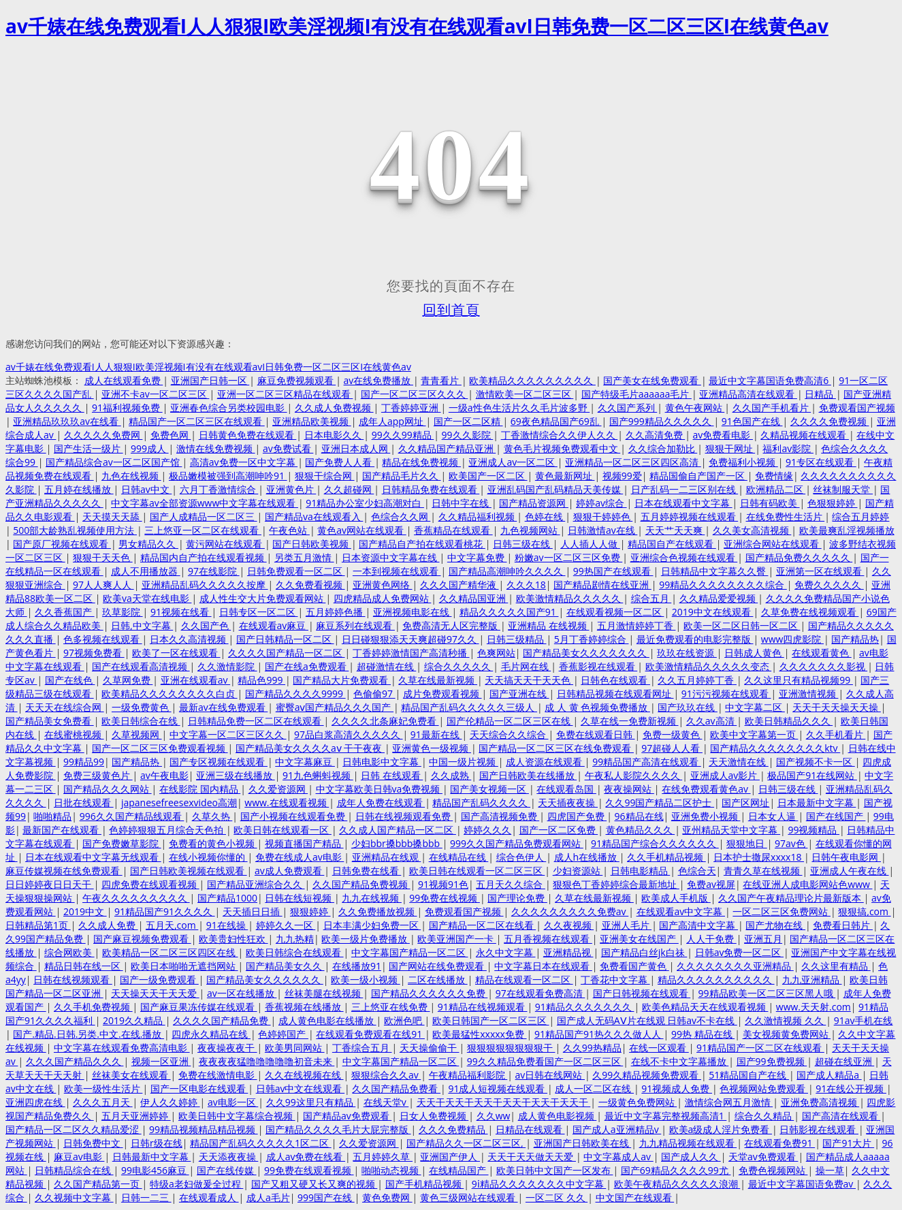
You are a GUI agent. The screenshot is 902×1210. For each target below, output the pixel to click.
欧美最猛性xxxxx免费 (479, 1034)
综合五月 (651, 598)
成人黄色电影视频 (557, 1115)
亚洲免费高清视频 (820, 1102)
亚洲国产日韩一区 (210, 380)
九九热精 (295, 938)
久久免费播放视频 (377, 911)
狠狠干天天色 (103, 557)
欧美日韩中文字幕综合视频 (236, 1115)
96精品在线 (639, 816)
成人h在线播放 (586, 856)
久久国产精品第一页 (98, 1183)
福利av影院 (787, 448)
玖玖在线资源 (687, 652)
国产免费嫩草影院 (121, 843)
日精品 (820, 393)
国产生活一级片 (88, 448)
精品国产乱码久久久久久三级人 (469, 707)
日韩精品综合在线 (74, 1170)
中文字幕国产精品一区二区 (409, 952)
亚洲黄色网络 (383, 584)
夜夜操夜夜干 (227, 1047)
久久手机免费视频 (93, 1006)
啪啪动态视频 (391, 1170)
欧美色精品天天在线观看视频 (705, 1006)
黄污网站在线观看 (225, 543)
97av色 (791, 843)
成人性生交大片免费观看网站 (262, 598)
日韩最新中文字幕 (151, 1156)
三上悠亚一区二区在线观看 (202, 530)
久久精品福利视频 (477, 516)
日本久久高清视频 (189, 639)
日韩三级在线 (523, 543)
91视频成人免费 (676, 1088)
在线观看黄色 (822, 652)
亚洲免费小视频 (706, 816)
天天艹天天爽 (675, 530)
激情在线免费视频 (215, 448)
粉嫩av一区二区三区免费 (568, 557)
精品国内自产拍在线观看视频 (203, 557)
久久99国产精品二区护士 (659, 802)
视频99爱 (622, 475)
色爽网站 (496, 652)
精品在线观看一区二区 (524, 979)
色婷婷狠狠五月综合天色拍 (167, 829)
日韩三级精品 (517, 639)
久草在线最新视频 (437, 679)
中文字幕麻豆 (305, 761)
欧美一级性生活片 (103, 1088)
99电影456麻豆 (155, 1170)
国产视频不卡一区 (815, 761)
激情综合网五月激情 (729, 1102)
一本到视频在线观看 (397, 570)
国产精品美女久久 (285, 965)
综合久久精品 (764, 1115)
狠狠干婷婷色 (603, 516)
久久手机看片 (836, 734)
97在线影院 (214, 570)
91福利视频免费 (127, 407)
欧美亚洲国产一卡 (456, 938)
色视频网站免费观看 (764, 1088)
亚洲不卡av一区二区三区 (155, 393)
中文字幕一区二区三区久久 (228, 734)
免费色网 (170, 434)
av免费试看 (288, 448)
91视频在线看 (181, 611)
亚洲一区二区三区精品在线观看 (285, 393)
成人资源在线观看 (545, 761)
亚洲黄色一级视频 (431, 748)
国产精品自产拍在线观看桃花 (422, 543)
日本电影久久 (334, 434)
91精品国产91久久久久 (164, 911)
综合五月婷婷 (860, 516)
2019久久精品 (134, 1020)
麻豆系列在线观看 (355, 625)
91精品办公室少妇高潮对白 (365, 502)
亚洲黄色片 (291, 489)
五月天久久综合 (510, 884)
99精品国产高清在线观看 (646, 761)
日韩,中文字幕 (142, 625)
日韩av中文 (146, 489)
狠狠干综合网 (325, 475)
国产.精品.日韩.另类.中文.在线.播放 (88, 1034)
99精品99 (83, 761)
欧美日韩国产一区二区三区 (490, 1020)
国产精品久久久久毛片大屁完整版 (338, 1129)
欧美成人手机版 (676, 897)
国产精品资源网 (533, 502)
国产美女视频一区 (489, 788)
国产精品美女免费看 (49, 720)
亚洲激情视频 (809, 693)
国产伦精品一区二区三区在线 (510, 720)
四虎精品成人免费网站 (383, 598)
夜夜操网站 (629, 788)
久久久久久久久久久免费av (569, 911)
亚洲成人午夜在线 (849, 870)
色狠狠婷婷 (832, 502)
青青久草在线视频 (763, 870)
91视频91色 (443, 884)
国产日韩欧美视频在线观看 (188, 870)
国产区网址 (745, 802)
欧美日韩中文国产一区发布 (554, 1170)
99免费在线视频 (444, 897)
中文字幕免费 (477, 557)
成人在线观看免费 (123, 380)
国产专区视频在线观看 (219, 761)
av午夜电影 (164, 775)
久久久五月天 (103, 1102)
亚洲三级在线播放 (235, 775)
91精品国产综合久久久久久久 (655, 843)
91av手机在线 (863, 1020)
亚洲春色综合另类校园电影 (228, 407)
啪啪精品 (52, 816)
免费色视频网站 (773, 1170)
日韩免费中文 (93, 1142)
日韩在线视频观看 (72, 979)
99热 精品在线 (703, 1034)
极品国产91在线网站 (812, 775)
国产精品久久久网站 (107, 788)
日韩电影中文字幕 (381, 761)
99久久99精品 (403, 434)
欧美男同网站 (295, 1047)
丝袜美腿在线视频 (324, 993)
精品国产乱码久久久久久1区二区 (261, 1142)
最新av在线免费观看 (223, 707)
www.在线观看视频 (286, 802)
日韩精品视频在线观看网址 (615, 693)
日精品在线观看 (530, 1129)
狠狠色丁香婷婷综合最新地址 (616, 884)
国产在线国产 (836, 816)
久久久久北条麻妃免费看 (385, 720)
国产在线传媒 (227, 1170)
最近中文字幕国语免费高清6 (770, 380)
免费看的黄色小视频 (213, 843)
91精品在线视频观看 (483, 1006)
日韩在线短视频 (299, 897)
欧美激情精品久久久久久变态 (708, 666)
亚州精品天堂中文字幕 (731, 829)
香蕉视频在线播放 (304, 1006)
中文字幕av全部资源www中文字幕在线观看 (204, 502)
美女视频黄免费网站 (787, 1034)
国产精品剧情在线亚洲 (602, 584)
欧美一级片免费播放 (365, 938)
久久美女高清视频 (752, 530)
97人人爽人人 (103, 584)
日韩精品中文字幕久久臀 (715, 570)
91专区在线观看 (821, 462)
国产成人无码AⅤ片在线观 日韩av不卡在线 (647, 1020)
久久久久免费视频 (829, 421)
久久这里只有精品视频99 (798, 679)
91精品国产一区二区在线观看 (760, 1047)
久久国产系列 (628, 407)
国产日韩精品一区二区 (285, 639)
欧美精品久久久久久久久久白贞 (169, 693)
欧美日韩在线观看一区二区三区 (477, 870)
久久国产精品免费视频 (361, 884)
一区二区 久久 (556, 1197)
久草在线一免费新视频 (630, 720)
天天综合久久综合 (509, 734)
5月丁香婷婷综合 (591, 639)
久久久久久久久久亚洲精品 (735, 965)
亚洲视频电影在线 (412, 611)
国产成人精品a (828, 1074)
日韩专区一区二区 (258, 611)
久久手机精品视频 (666, 856)
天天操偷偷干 (430, 1047)
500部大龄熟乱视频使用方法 (75, 530)
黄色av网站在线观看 (361, 530)
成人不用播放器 (145, 570)
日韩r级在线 (156, 1142)
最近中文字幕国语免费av (802, 1183)
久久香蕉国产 (65, 611)
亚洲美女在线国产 (639, 938)
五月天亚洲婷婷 (136, 1115)
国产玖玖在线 (688, 707)
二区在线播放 (438, 979)
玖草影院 (122, 611)
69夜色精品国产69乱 (556, 421)
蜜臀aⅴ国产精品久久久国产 (334, 707)
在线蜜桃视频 (74, 734)
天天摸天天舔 (112, 516)
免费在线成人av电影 (299, 856)
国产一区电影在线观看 (199, 1088)
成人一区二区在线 (594, 1088)
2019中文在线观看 (713, 611)
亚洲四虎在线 (35, 1102)
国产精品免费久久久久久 (799, 557)
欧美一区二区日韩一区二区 (742, 625)
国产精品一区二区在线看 (482, 925)
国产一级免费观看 (159, 979)
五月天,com (172, 925)
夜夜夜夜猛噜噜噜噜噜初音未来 (267, 1061)
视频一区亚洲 (161, 1061)
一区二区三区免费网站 (781, 911)
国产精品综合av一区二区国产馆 (114, 462)
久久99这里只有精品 (311, 1102)
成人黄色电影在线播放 (327, 1020)
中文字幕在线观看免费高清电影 (122, 1047)
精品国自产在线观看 (672, 543)
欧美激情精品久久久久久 (570, 598)
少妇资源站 (578, 870)
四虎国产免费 (577, 816)
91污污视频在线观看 (726, 693)
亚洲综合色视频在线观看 (684, 557)
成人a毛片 (268, 1197)
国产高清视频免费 (500, 816)
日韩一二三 (146, 1197)
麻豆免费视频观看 (296, 380)
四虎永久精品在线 (211, 1034)
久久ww (494, 1115)
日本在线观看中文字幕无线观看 (93, 856)
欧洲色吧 (404, 1020)
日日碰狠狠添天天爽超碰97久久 (410, 639)
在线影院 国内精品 (199, 788)
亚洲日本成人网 (356, 448)
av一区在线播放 (241, 993)
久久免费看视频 (310, 584)
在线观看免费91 (779, 1142)
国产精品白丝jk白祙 (644, 952)
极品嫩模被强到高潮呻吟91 (228, 475)
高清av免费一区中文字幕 (243, 462)
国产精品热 (855, 639)
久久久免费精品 (453, 1129)
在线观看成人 (209, 1197)
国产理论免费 (517, 897)
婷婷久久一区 (286, 925)
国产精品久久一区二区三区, (466, 1142)
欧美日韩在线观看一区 (282, 829)
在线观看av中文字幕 (681, 911)
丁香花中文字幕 (615, 979)
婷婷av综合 (601, 502)
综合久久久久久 (459, 666)
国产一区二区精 (468, 421)
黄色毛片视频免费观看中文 (562, 448)
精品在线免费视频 (421, 462)
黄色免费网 (387, 1197)
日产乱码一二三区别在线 (685, 489)
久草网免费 (128, 679)
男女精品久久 (148, 543)
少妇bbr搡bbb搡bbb (396, 843)
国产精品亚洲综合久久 (256, 884)
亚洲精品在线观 (386, 856)
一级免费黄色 (142, 707)
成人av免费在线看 (305, 1156)
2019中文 (85, 911)
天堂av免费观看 (763, 1156)
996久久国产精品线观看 (132, 816)
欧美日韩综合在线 (140, 720)
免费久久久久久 (829, 584)
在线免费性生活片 (785, 516)
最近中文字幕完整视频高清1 (666, 1115)
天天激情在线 (739, 761)
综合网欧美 (69, 952)
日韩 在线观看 (392, 775)
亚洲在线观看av (195, 679)
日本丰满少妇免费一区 (372, 925)
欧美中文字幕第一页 (754, 734)
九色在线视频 (131, 475)
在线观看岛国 (566, 788)
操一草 (830, 1170)
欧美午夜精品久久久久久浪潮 (677, 1183)
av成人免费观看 (289, 870)
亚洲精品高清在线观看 (748, 393)
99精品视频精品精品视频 (203, 1129)
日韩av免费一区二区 (739, 952)
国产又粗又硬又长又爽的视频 (314, 1183)
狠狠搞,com (864, 911)
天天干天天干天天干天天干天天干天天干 (504, 1102)
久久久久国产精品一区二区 (286, 652)
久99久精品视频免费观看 (646, 1074)
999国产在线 (326, 1197)
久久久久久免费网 (103, 434)
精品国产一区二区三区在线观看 (197, 421)
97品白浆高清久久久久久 (348, 734)
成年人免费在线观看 (381, 802)
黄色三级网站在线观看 (469, 1197)
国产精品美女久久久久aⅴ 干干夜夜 (310, 748)
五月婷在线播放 (79, 489)
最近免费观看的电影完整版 (695, 639)
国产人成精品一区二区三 (203, 516)
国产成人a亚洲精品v (617, 1129)
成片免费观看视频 (442, 693)
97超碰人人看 (672, 748)
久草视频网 (137, 734)
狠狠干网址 (730, 448)
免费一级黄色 (673, 734)
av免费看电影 (723, 434)
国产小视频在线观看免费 (294, 816)
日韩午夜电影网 (846, 856)
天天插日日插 (253, 911)
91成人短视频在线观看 (497, 1088)
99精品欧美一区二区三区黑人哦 (767, 993)
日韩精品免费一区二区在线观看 (256, 720)
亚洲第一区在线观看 (820, 570)
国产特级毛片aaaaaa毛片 (636, 393)
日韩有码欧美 (770, 502)
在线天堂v (386, 1102)
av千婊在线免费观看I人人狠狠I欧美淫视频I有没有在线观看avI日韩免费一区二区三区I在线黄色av (416, 26)
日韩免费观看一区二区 (296, 570)
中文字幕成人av (618, 1156)
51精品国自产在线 (749, 1074)
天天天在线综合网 (64, 707)
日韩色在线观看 (615, 679)
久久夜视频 (569, 925)
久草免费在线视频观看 (810, 611)
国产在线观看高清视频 (141, 666)
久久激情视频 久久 (785, 1020)
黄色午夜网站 (695, 407)
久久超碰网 (349, 489)
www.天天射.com (813, 1006)
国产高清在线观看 (841, 1115)
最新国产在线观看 (61, 829)
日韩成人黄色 (754, 652)
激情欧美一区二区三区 (525, 393)
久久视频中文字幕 (74, 1197)
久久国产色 (206, 625)
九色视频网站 (530, 530)
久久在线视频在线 (304, 1074)
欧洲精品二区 (776, 489)
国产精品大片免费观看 (342, 679)
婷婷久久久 (487, 829)
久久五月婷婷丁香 (697, 679)
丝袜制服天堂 (843, 489)
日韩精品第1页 (38, 925)
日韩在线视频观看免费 (404, 816)
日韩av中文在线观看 (300, 1088)
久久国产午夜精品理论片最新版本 (791, 897)
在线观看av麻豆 (273, 625)
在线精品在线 (459, 856)
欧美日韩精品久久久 (789, 720)
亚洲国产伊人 (450, 1156)
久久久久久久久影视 (823, 666)
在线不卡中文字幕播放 (680, 1061)
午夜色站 (289, 530)
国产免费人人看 (339, 462)
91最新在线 (436, 734)
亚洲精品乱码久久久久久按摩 (205, 584)
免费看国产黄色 (634, 965)
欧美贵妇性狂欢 (233, 938)
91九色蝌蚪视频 (318, 775)
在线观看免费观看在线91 (370, 1034)
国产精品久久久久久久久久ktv (775, 748)
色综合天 (697, 870)
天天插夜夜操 (568, 802)
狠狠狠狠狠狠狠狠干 (511, 1047)
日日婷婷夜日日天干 (49, 884)
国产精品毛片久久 (401, 475)
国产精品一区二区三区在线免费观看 (556, 748)
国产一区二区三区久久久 (414, 393)
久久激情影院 (227, 666)
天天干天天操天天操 (836, 707)
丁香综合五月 (362, 1047)
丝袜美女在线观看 (131, 1074)
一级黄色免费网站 (637, 1102)
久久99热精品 (592, 1047)
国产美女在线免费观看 (652, 380)
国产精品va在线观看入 (314, 516)
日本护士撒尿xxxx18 (758, 856)
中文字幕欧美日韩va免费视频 (379, 788)
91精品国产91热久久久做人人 (599, 1034)
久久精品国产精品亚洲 (447, 448)
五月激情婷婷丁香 (636, 625)
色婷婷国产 (283, 1034)
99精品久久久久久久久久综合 (723, 584)
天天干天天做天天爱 (531, 1156)
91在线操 (227, 925)
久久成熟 (451, 775)
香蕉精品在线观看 (453, 530)
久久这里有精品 (836, 965)
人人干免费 (711, 938)
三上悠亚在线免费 (390, 1006)
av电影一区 (233, 1102)
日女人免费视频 (434, 1115)
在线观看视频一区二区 (615, 611)
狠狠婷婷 (310, 911)
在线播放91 (356, 965)
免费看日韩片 (843, 925)
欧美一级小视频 (365, 979)
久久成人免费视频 (334, 407)
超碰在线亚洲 (845, 1061)
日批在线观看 (84, 802)
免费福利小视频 (743, 462)
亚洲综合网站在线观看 (773, 543)
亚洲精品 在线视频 (548, 625)
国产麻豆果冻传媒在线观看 (198, 1006)
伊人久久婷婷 (170, 1102)
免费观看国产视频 (857, 407)
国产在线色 (70, 679)
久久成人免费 (108, 925)
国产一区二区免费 (558, 829)
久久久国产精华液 (459, 584)
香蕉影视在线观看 (598, 666)
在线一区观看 (659, 1047)
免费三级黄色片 (98, 775)
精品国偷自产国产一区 (698, 475)
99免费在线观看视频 (309, 1170)
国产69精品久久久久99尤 (676, 1170)
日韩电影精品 (641, 870)
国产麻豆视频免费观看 (142, 938)
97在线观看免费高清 (540, 993)
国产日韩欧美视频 (311, 543)
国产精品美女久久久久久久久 (586, 652)
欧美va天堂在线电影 (147, 598)
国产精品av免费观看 (347, 1115)
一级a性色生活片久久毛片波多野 (519, 407)
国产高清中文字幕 (698, 925)
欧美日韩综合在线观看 (295, 952)
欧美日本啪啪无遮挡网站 (184, 965)
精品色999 (261, 679)
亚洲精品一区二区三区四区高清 (633, 462)
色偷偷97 (374, 693)
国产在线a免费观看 (307, 666)
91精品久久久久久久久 (584, 1006)
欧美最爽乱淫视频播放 (847, 530)
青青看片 (441, 380)
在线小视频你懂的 (208, 856)
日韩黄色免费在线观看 (248, 434)
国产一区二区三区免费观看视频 (160, 748)
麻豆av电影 (79, 1156)
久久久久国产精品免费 (222, 1020)
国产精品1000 (227, 897)
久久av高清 (711, 720)
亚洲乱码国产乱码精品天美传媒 (555, 489)
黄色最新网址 (565, 475)
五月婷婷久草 (383, 1156)
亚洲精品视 (568, 952)
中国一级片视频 (463, 761)
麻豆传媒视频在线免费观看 (64, 870)
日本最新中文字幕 (816, 802)
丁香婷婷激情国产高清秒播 (411, 652)
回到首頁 (451, 309)
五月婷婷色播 (336, 611)
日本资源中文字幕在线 (391, 557)
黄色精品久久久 (640, 829)
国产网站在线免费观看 (438, 965)
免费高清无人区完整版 (451, 625)
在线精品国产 (459, 1170)
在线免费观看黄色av (706, 788)
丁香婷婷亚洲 (411, 407)
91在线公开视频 (851, 1088)
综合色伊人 (521, 856)
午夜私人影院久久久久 (634, 775)
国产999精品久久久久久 (661, 421)
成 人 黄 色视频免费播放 (597, 707)
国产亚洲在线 (519, 693)
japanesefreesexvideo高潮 (179, 802)
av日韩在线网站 (550, 1074)
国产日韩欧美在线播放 (528, 775)
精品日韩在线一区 (83, 965)
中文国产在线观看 (635, 1197)
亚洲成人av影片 (725, 775)
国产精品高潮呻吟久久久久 (507, 570)
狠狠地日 (746, 843)
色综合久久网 (401, 516)
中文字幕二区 (755, 707)
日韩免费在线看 (367, 870)
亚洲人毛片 (627, 925)
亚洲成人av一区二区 (512, 462)
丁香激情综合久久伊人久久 (559, 434)
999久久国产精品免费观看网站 (516, 843)
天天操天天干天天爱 (155, 993)
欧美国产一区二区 (488, 475)
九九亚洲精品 (812, 979)
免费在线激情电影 (217, 1074)
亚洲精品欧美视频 (311, 421)
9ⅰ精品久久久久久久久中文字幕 (539, 1183)
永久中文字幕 (506, 952)
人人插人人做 (590, 543)
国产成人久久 (691, 1156)
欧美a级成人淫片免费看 (720, 1129)
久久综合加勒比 (663, 448)
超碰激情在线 (387, 666)
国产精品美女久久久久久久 (264, 979)
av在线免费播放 (378, 380)
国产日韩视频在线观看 (642, 993)
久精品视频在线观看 (804, 434)
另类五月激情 (304, 557)
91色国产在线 (752, 421)
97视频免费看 (94, 652)
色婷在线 (545, 516)
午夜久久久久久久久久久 (136, 897)
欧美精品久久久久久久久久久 (532, 380)
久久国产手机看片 (771, 407)
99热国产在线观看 (613, 570)
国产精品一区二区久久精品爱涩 (73, 1129)
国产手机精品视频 (424, 1183)
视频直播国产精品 (304, 843)
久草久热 (212, 816)
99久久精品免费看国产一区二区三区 (545, 1061)
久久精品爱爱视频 (718, 598)
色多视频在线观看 (102, 639)
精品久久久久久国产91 (509, 611)
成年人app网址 (392, 421)
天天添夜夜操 (229, 1156)
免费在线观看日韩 (595, 734)
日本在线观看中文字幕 (683, 502)
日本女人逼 (773, 816)
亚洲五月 (763, 938)
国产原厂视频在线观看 (62, 543)
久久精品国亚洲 (474, 598)
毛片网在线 (526, 666)
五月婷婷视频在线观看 (690, 516)
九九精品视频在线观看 (688, 1142)
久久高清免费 (656, 434)
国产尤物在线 (775, 925)
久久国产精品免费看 (396, 1088)
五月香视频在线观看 (548, 938)
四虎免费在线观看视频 (150, 884)
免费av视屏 (711, 884)
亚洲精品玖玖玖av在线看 (66, 421)
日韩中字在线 (462, 502)
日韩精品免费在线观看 (431, 489)
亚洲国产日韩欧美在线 (583, 1142)
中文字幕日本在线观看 (543, 965)
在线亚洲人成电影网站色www (807, 884)
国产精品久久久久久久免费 (429, 993)
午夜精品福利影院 (468, 1074)
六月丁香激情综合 (219, 489)
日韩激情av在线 (602, 530)
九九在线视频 (372, 897)
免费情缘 (774, 475)
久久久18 (526, 584)
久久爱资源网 (278, 788)
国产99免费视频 (772, 1061)
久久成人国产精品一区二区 (397, 829)
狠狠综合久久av (386, 1074)
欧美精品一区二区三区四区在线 (170, 952)
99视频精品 (813, 829)
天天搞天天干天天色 (529, 679)
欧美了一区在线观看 (176, 652)
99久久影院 (468, 434)
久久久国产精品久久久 (75, 1061)
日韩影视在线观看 (818, 1129)
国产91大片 (848, 1142)
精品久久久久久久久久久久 (716, 979)
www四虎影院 (792, 639)
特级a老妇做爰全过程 (196, 1183)
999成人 (150, 448)
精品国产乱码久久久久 (481, 802)
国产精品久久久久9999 (295, 693)
